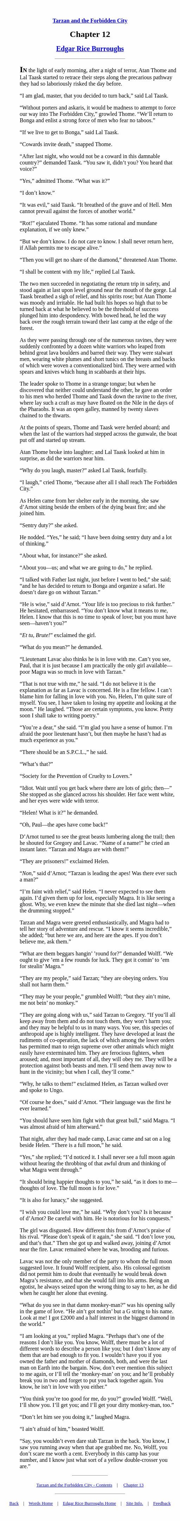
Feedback (162, 1503)
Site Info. (134, 1503)
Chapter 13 (133, 1485)
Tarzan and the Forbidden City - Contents (74, 1485)
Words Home (41, 1503)
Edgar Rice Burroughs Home (89, 1503)
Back (14, 1503)
